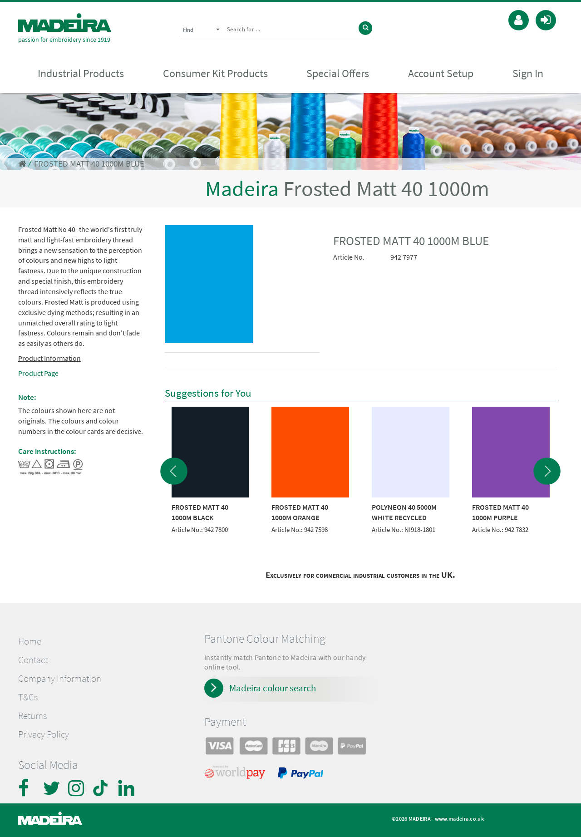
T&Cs (28, 697)
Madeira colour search (272, 688)
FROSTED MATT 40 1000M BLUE (89, 163)
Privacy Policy (43, 734)
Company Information (59, 678)
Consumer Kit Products (215, 73)
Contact (33, 660)
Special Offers (337, 73)
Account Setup (440, 73)
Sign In (527, 73)
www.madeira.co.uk (459, 818)
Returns (32, 716)
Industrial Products (81, 73)
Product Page (38, 373)
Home (29, 641)
